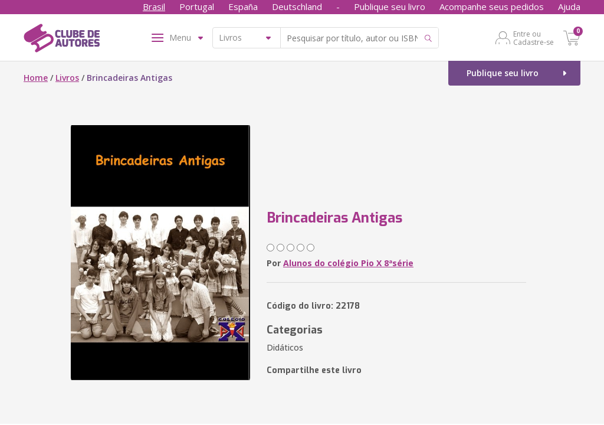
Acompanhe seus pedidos (491, 6)
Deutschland (297, 6)
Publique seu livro (389, 6)
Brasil (154, 6)
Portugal (196, 6)
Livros (67, 77)
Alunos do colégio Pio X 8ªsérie (348, 263)
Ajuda (569, 6)
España (243, 6)
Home (36, 77)
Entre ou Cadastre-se (533, 38)
